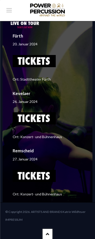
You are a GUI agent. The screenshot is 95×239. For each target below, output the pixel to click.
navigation (9, 10)
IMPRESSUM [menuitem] (14, 220)
